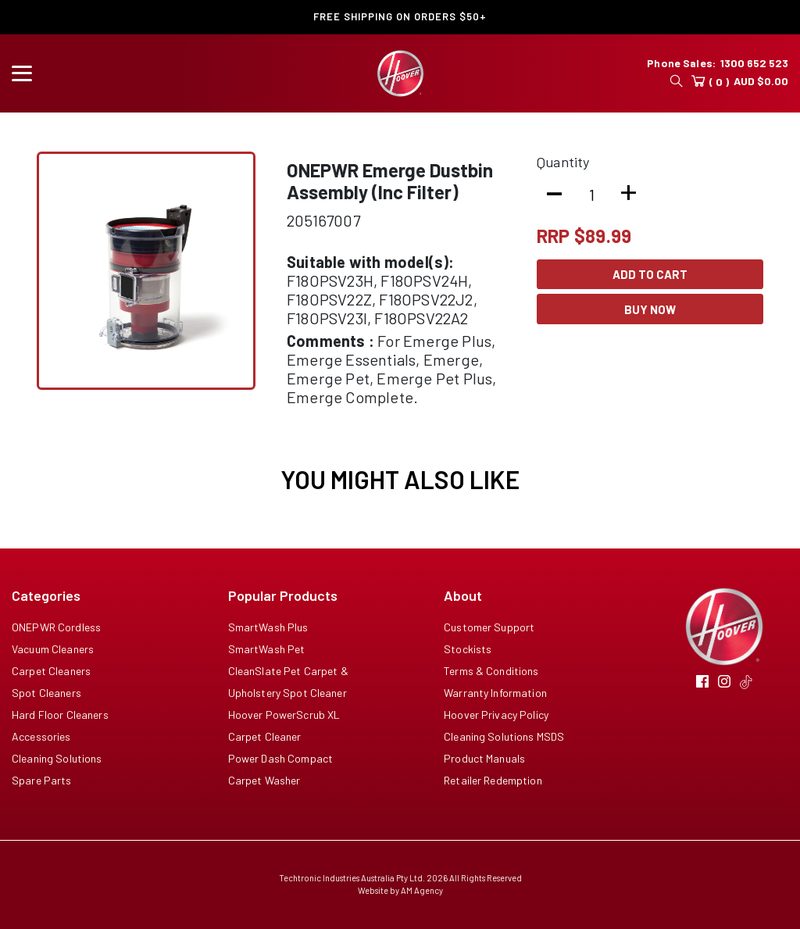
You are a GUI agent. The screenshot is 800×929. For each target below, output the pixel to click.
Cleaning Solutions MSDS (504, 736)
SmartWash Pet (266, 649)
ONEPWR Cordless (56, 627)
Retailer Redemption (493, 780)
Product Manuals (484, 758)
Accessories (41, 736)
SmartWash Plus (268, 627)
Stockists (467, 649)
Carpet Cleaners (51, 670)
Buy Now (650, 309)
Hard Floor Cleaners (60, 714)
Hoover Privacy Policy (496, 714)
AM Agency (422, 890)
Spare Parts (42, 780)
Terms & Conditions (491, 670)
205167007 (323, 220)
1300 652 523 (754, 63)
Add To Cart (650, 274)
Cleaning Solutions (57, 758)
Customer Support (489, 627)
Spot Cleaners (46, 692)
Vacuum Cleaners (53, 649)
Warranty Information (495, 692)
